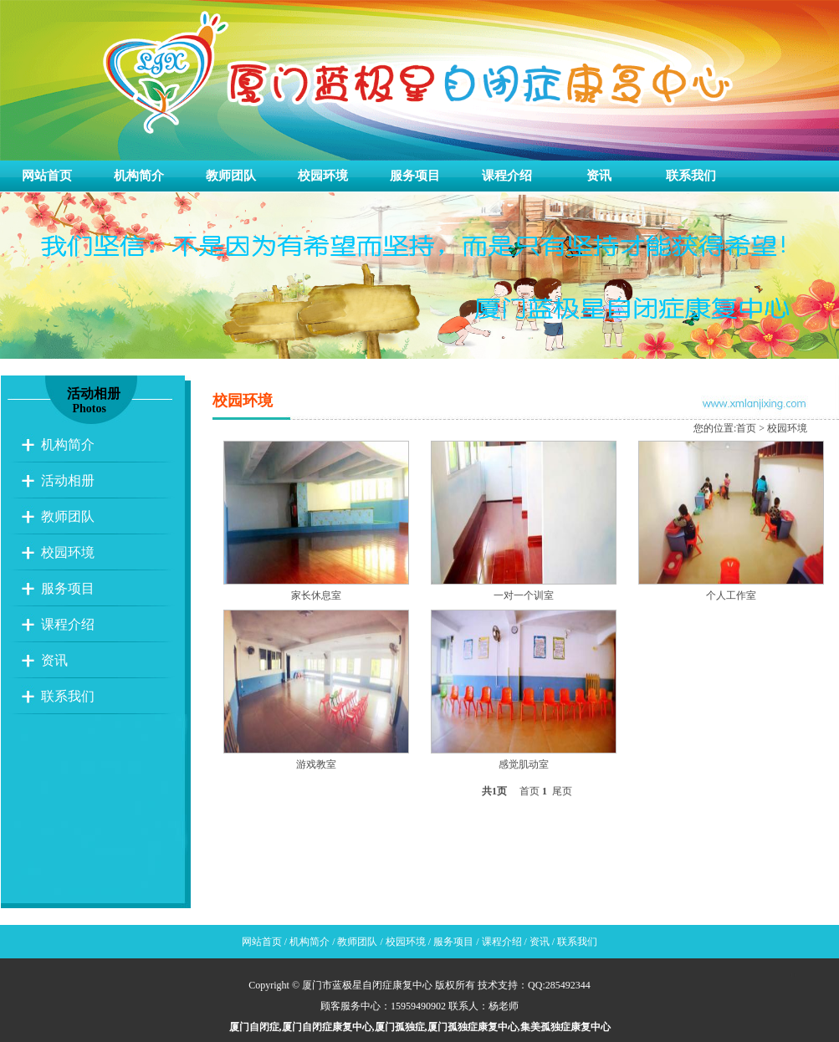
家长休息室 (316, 595)
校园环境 (323, 175)
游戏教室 (316, 764)
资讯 (598, 175)
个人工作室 (731, 595)
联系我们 (691, 175)
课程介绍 (507, 175)
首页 (746, 428)
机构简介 (139, 175)
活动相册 (68, 480)
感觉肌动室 (524, 764)
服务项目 (415, 175)
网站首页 (47, 175)
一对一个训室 (524, 595)
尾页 (562, 791)
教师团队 (231, 175)
